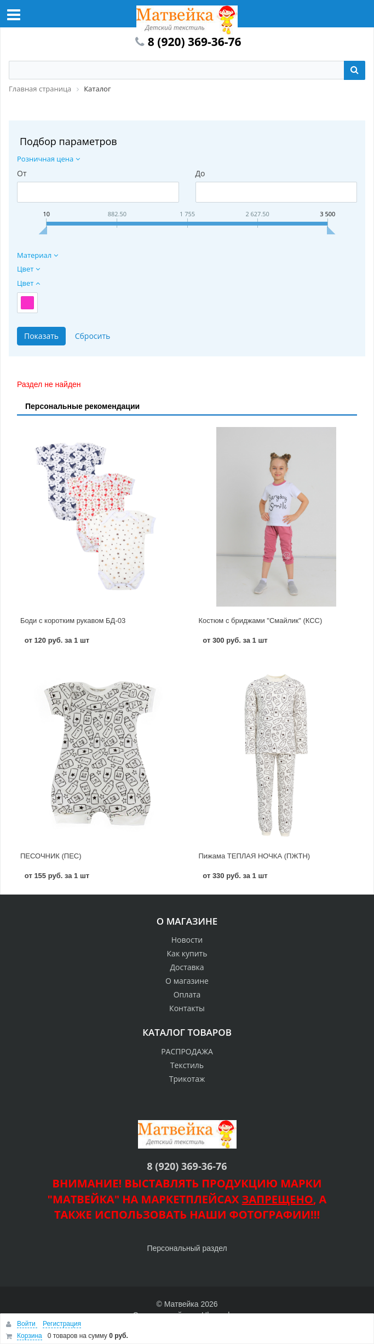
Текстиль (187, 1065)
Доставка (187, 967)
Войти (27, 1324)
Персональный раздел (187, 1248)
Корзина (29, 1336)
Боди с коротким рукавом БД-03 (72, 620)
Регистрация (62, 1324)
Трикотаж (187, 1079)
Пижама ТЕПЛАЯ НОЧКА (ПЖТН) (254, 856)
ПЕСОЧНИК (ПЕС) (51, 856)
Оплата (187, 994)
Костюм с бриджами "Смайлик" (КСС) (261, 620)
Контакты (187, 1008)
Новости (187, 940)
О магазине (187, 981)
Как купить (187, 953)
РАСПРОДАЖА (187, 1051)
